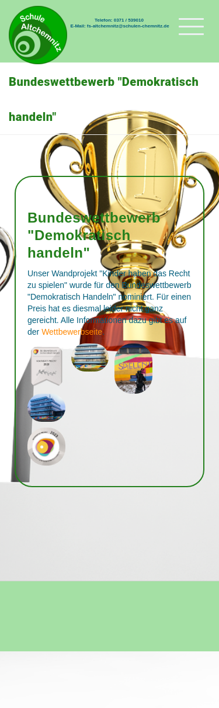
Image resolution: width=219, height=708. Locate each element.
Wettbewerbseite (71, 331)
